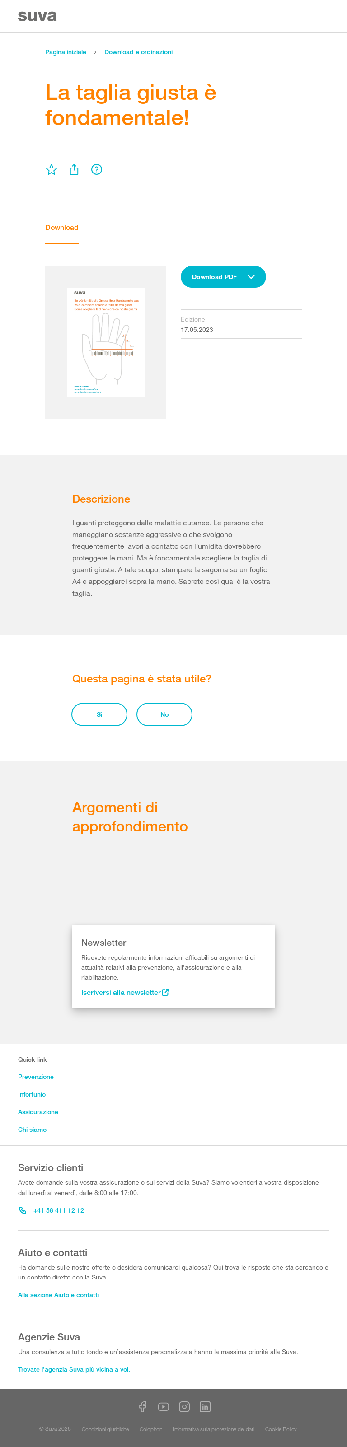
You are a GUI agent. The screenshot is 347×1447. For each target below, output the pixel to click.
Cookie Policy (281, 1429)
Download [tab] (62, 227)
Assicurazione (38, 1112)
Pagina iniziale (65, 52)
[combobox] (223, 277)
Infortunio (32, 1094)
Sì (100, 714)
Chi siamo (32, 1129)
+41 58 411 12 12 (51, 1210)
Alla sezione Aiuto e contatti (58, 1294)
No (164, 714)
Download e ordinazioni (138, 52)
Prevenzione (36, 1076)
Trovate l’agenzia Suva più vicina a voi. (74, 1369)
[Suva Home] (38, 16)
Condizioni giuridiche (105, 1429)
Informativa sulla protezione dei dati (213, 1429)
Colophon (151, 1429)
